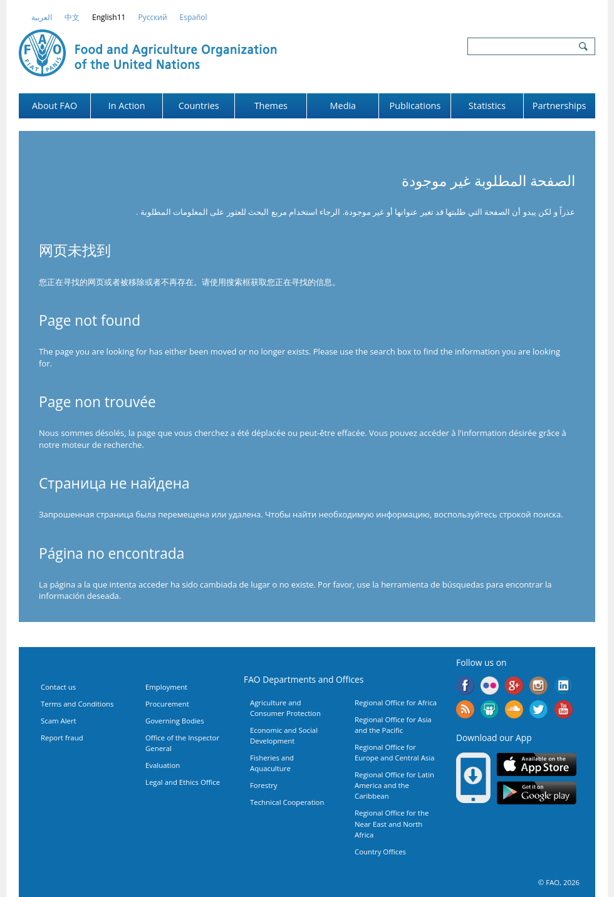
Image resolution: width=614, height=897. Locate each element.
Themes (271, 105)
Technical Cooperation (287, 802)
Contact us (58, 687)
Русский (152, 17)
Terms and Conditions (77, 703)
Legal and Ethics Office (182, 782)
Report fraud (62, 737)
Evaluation (162, 765)
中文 (72, 17)
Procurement (167, 703)
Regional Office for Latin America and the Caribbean (394, 785)
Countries (199, 105)
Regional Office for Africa (396, 702)
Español (193, 17)
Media (343, 105)
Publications (415, 105)
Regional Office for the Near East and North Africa (392, 823)
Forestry (264, 785)
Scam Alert (58, 720)
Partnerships (559, 105)
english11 (108, 17)
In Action (126, 105)
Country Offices (380, 851)
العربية (41, 17)
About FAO (54, 105)
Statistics (487, 105)
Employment (166, 687)
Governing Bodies (174, 720)
